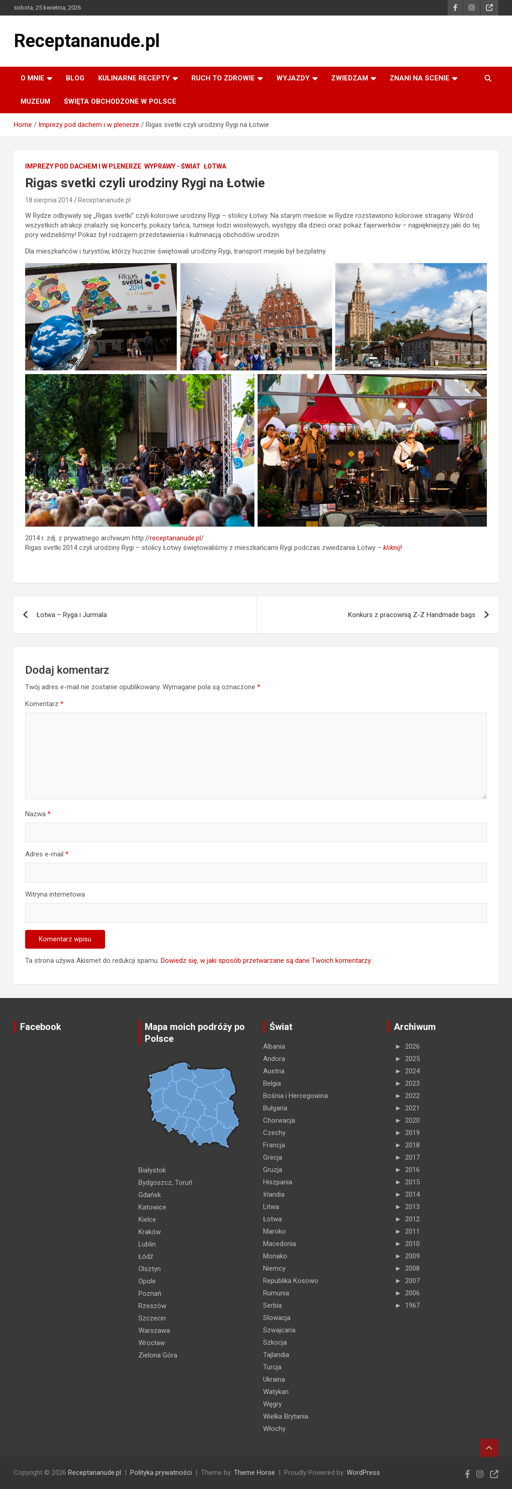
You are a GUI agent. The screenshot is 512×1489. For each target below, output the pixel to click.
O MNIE (32, 78)
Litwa (271, 1207)
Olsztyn (149, 1269)
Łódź (145, 1256)
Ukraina (274, 1379)
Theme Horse (254, 1472)
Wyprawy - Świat (172, 166)
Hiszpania (277, 1182)
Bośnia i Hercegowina (295, 1096)
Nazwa (38, 814)
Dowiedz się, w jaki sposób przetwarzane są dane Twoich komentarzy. (266, 960)
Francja (274, 1145)
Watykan (276, 1392)
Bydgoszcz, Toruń (165, 1182)
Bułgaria (275, 1108)
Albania (274, 1046)
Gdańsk (149, 1195)
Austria (274, 1071)
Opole (147, 1281)
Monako (275, 1256)
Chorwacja (279, 1120)
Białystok (152, 1170)
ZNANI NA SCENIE (419, 78)
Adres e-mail (47, 854)
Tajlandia (276, 1355)
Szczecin (152, 1318)
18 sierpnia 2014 (49, 200)
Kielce (147, 1219)
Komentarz (44, 704)
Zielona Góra (157, 1355)
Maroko (274, 1231)
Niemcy (274, 1268)
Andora (274, 1059)
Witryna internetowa (55, 894)
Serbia (272, 1305)
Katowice (152, 1207)
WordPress (363, 1472)
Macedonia (279, 1244)
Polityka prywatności (161, 1472)
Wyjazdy (293, 78)
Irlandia (274, 1194)
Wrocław (151, 1343)
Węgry (272, 1404)
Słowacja (276, 1318)
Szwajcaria (279, 1330)
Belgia (272, 1083)
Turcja (272, 1367)
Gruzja (272, 1170)
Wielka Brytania (285, 1416)
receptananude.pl (175, 538)
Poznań (149, 1293)
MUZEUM (35, 101)
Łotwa (215, 166)
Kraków (149, 1232)
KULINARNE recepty (134, 78)
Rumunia (276, 1293)
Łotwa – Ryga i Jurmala (72, 615)
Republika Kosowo (290, 1281)
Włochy (274, 1429)
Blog (75, 78)
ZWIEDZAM (349, 78)
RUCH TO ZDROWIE (223, 78)
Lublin (147, 1244)
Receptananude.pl (87, 41)
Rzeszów (152, 1306)
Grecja (272, 1157)
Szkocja (275, 1342)
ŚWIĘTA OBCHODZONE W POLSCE (120, 101)
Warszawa (154, 1330)
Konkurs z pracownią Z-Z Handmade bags (411, 615)
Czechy (274, 1133)
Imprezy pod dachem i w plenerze (83, 166)
